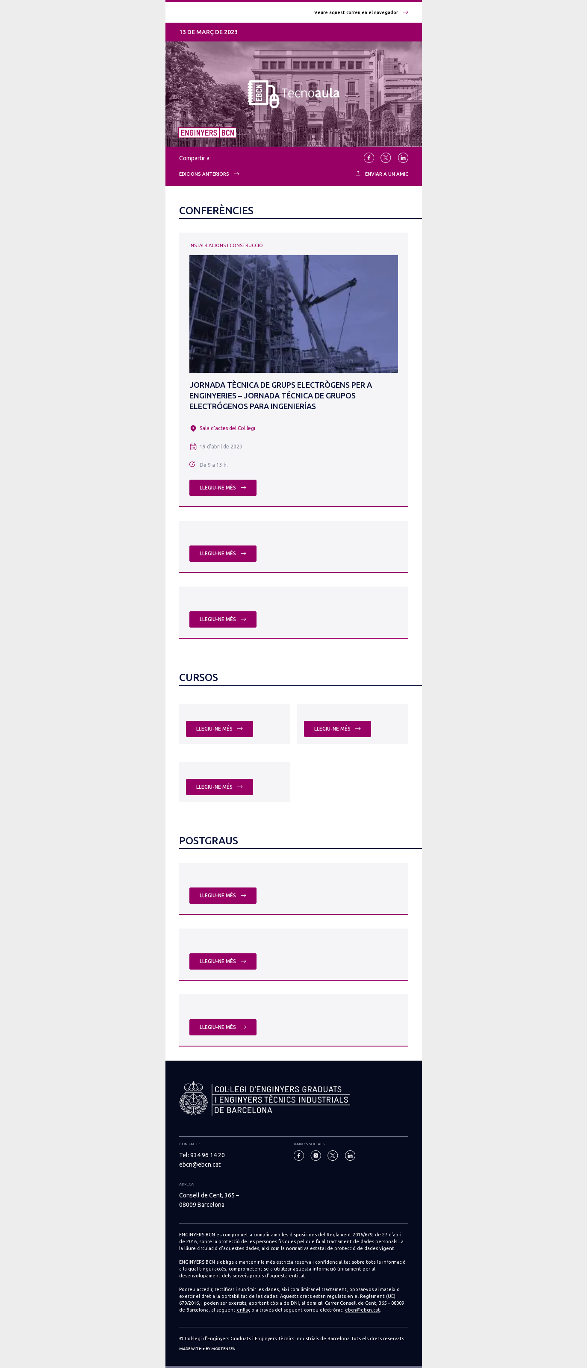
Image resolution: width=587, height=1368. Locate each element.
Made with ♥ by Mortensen (207, 1349)
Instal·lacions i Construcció (226, 245)
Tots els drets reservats (377, 1338)
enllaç (243, 1309)
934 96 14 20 (207, 1155)
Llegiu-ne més (223, 487)
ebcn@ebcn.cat (200, 1164)
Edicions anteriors (209, 174)
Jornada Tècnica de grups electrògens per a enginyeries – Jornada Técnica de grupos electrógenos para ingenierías (280, 395)
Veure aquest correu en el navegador (361, 12)
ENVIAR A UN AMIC (382, 174)
